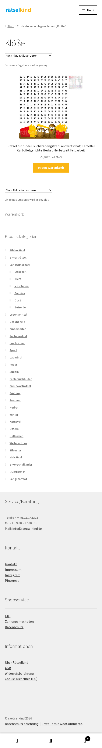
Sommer (15, 400)
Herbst (14, 407)
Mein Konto (17, 741)
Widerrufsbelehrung (19, 673)
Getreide (20, 307)
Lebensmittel (18, 314)
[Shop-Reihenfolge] (28, 55)
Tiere (17, 279)
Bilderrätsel (17, 250)
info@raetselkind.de (27, 528)
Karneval (15, 422)
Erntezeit (20, 272)
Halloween (16, 436)
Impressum (13, 569)
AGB (8, 668)
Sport (13, 350)
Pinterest (12, 580)
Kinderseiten (18, 329)
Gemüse (19, 293)
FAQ (8, 616)
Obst (17, 300)
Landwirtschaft (20, 265)
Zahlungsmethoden (19, 621)
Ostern (14, 429)
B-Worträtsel (18, 257)
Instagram (12, 575)
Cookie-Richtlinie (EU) (21, 679)
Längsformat (18, 479)
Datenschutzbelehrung (22, 724)
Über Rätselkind (16, 662)
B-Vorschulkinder (21, 464)
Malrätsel (16, 457)
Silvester (15, 450)
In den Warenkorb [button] (51, 167)
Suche (51, 741)
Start (10, 26)
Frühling (15, 393)
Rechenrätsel (18, 336)
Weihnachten (18, 443)
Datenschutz (14, 627)
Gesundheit (17, 322)
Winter (14, 415)
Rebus (14, 365)
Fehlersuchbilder (21, 379)
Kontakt (11, 564)
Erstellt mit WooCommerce (62, 724)
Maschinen (21, 286)
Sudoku (15, 372)
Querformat (17, 472)
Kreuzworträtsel (20, 386)
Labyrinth (16, 357)
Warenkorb (79, 737)
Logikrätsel (17, 343)
